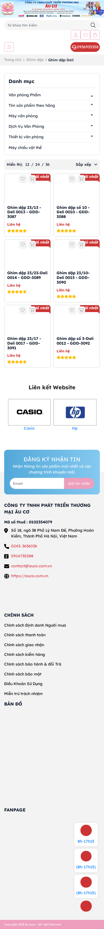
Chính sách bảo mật (22, 674)
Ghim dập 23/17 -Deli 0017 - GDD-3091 (24, 343)
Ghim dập (35, 59)
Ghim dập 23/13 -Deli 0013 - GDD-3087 (24, 212)
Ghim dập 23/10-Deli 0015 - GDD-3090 (73, 277)
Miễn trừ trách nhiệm (23, 693)
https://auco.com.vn (29, 575)
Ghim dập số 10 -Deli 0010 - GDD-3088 (73, 212)
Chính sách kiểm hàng (24, 654)
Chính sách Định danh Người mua (35, 625)
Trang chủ (12, 59)
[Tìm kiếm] (93, 25)
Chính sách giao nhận (24, 644)
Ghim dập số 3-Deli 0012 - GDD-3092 (75, 341)
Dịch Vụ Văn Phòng (26, 126)
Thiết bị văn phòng (26, 136)
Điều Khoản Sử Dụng (23, 683)
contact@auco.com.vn (31, 565)
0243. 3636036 (24, 546)
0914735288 (22, 555)
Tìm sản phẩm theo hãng (32, 105)
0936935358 (85, 46)
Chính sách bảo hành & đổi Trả (32, 664)
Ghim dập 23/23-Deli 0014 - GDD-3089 (27, 275)
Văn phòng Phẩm (25, 94)
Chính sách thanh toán (24, 634)
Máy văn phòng (23, 115)
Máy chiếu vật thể (25, 147)
